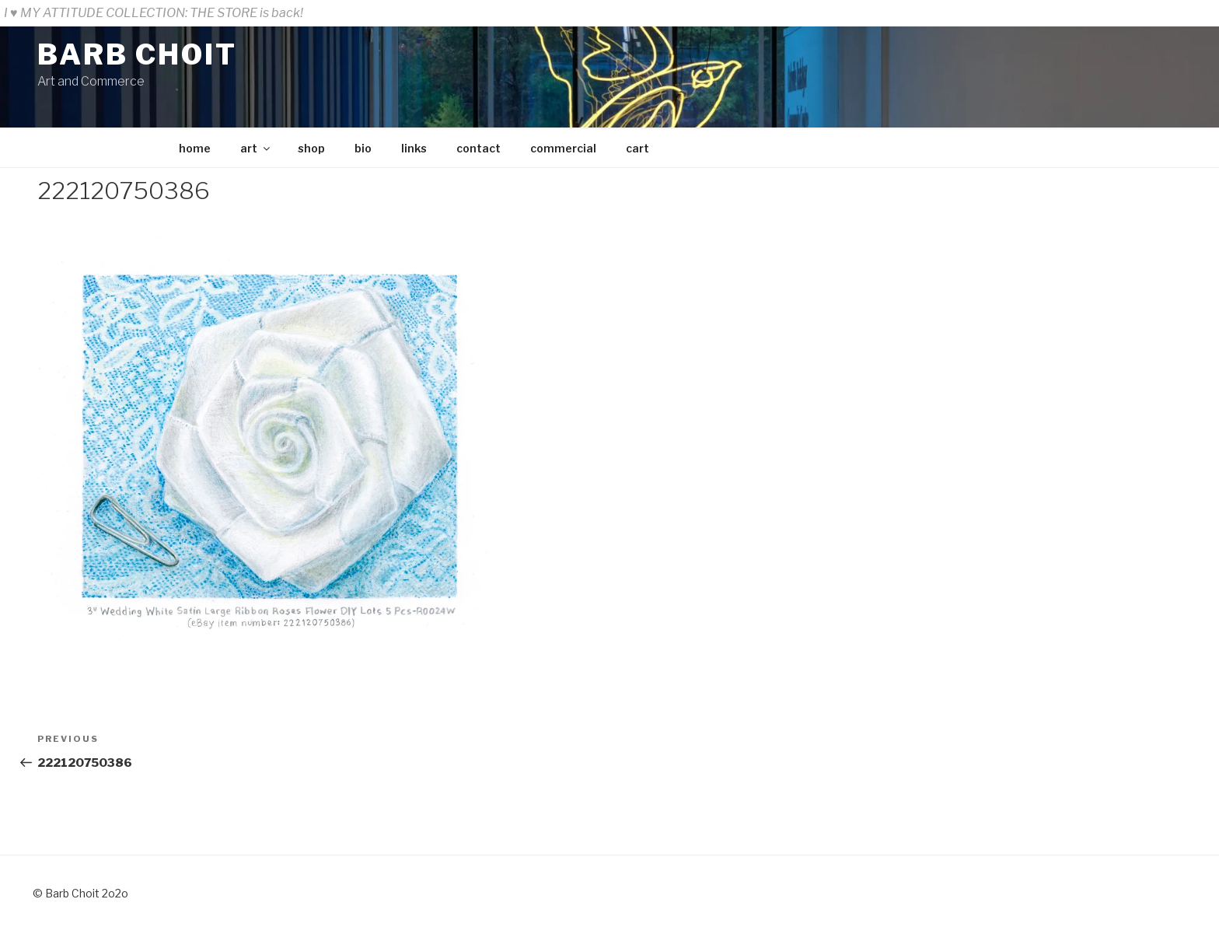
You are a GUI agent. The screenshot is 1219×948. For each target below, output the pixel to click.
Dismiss (1191, 12)
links (414, 148)
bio (363, 148)
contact (478, 148)
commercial (563, 148)
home (195, 148)
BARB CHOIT (137, 54)
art (256, 148)
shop (311, 148)
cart (637, 148)
